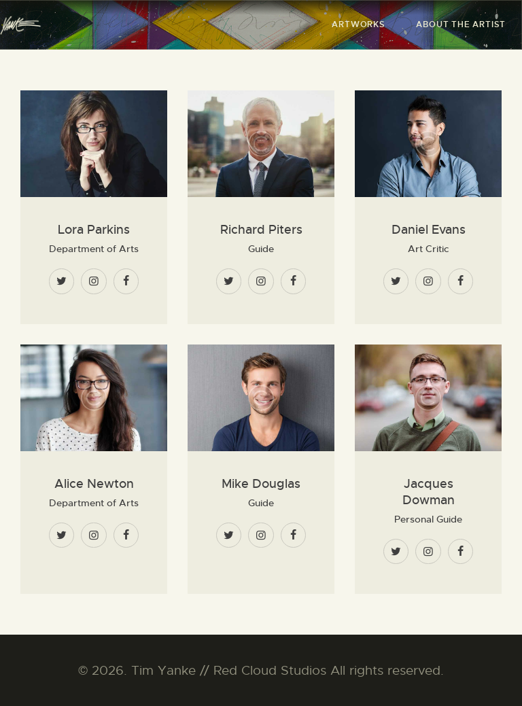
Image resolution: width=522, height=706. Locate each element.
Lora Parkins (94, 229)
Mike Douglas (261, 483)
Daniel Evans (429, 229)
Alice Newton (94, 483)
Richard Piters (261, 229)
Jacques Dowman (428, 492)
